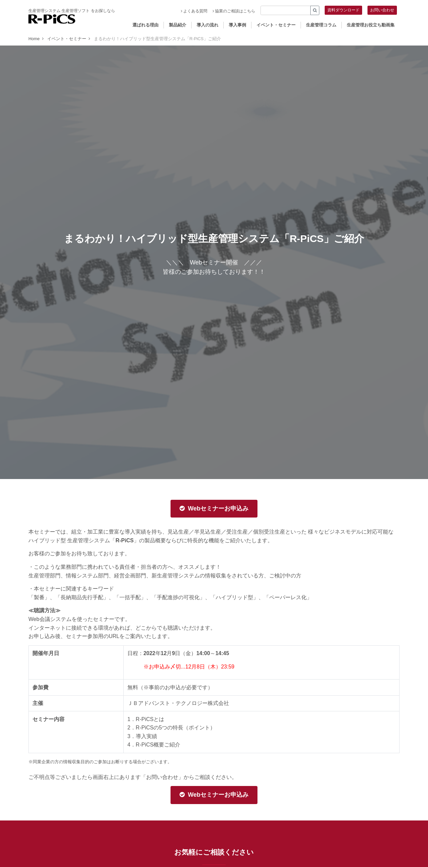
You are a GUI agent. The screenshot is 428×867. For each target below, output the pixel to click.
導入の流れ (207, 24)
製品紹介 (177, 24)
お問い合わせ (382, 10)
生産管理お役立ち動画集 (371, 24)
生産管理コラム (321, 24)
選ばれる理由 (145, 24)
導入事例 (237, 24)
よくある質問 (194, 11)
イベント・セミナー (276, 24)
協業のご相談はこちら (234, 11)
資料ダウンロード (343, 10)
